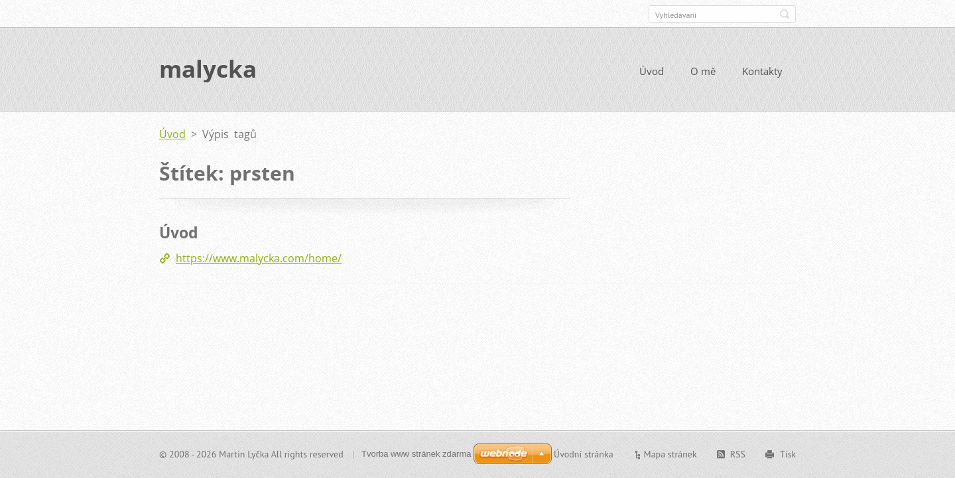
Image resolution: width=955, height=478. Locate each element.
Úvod (651, 71)
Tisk (788, 454)
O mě (703, 71)
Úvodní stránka (583, 454)
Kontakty (762, 71)
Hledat (784, 14)
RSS (737, 454)
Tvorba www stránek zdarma (416, 454)
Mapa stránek (670, 454)
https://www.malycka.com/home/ (259, 259)
